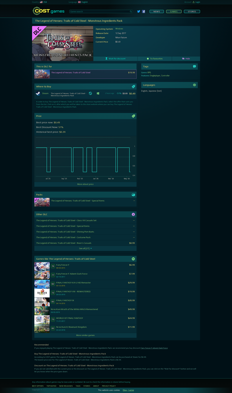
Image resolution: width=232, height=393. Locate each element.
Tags (78, 386)
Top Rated (51, 386)
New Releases (66, 386)
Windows (119, 29)
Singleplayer (155, 76)
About (96, 386)
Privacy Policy (109, 386)
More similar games (85, 335)
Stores (192, 11)
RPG (149, 73)
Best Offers (38, 386)
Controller (165, 76)
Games (174, 11)
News (156, 11)
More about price (85, 184)
